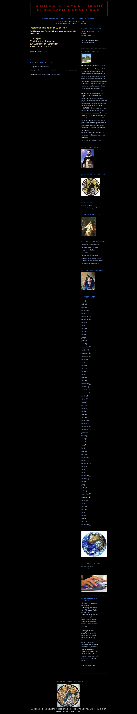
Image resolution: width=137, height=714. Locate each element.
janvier (83, 322)
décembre (84, 319)
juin (82, 338)
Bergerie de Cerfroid (88, 250)
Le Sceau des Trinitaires (89, 247)
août (82, 307)
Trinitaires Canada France (90, 245)
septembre (85, 310)
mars (83, 328)
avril (82, 301)
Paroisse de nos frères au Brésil (92, 261)
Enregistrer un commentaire (39, 67)
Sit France (84, 253)
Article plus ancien (72, 70)
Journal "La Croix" (87, 566)
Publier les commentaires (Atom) (50, 74)
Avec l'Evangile (86, 205)
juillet (83, 304)
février (83, 325)
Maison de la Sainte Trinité (94, 65)
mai (82, 335)
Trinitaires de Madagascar (90, 263)
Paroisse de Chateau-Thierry (91, 258)
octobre (84, 313)
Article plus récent (36, 70)
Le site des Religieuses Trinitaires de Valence (70, 23)
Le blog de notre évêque (89, 255)
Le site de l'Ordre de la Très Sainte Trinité (71, 21)
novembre (84, 316)
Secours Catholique (88, 569)
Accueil (53, 70)
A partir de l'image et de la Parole (92, 208)
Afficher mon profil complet (92, 140)
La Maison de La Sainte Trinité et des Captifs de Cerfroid (69, 8)
